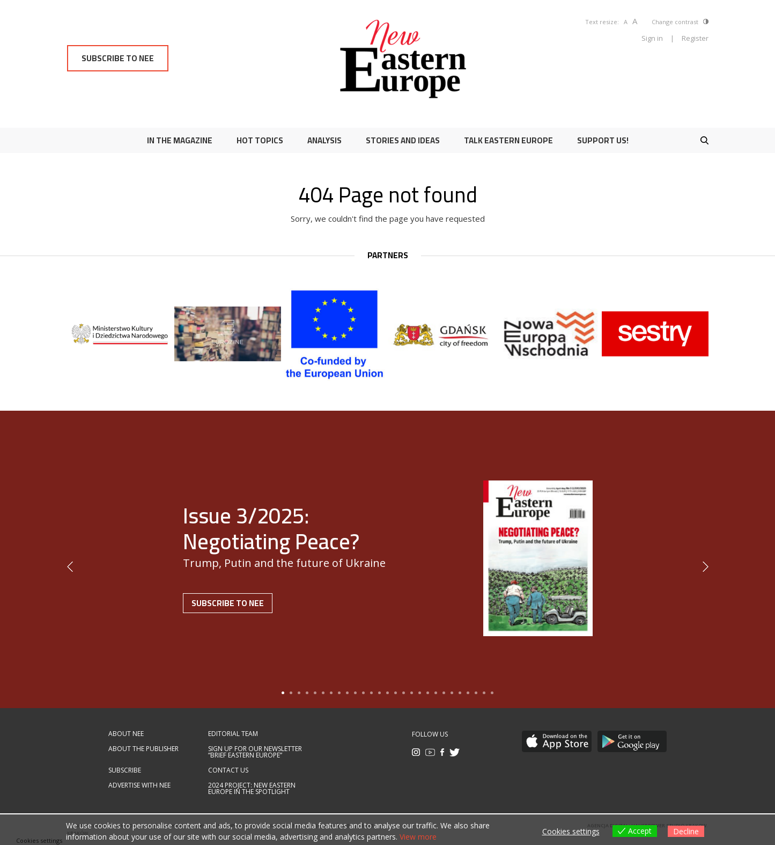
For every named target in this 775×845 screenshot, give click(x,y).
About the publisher (143, 749)
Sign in (652, 38)
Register (695, 38)
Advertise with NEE (139, 785)
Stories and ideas (403, 140)
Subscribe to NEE (118, 58)
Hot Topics (260, 140)
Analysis (324, 140)
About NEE (126, 734)
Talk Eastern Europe (508, 140)
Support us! (603, 140)
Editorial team (233, 734)
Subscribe (124, 770)
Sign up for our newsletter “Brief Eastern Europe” (255, 752)
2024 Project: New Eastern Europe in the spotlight (252, 788)
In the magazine (179, 140)
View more (418, 837)
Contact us (228, 770)
